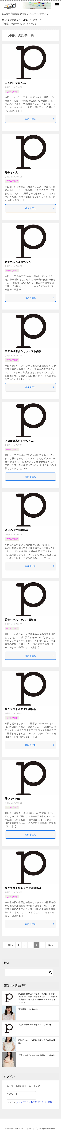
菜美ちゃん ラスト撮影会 (20, 619)
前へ (10, 945)
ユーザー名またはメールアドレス (23, 1086)
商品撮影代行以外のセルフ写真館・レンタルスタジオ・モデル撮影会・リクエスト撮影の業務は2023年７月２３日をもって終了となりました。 (37, 998)
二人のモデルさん (15, 83)
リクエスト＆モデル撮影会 (20, 709)
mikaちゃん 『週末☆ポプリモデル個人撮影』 (36, 1041)
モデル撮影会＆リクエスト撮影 (23, 351)
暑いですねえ (12, 798)
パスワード (12, 1094)
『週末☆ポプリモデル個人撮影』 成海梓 (37, 1055)
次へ (50, 945)
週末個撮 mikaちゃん (28, 1009)
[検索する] (29, 972)
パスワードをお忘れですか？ (31, 1101)
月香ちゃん (11, 172)
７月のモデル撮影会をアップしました (34, 1024)
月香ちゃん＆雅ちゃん (18, 262)
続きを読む (39, 118)
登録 (50, 1101)
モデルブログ (12, 92)
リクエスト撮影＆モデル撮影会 (23, 888)
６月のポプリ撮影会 (16, 530)
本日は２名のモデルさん (19, 441)
